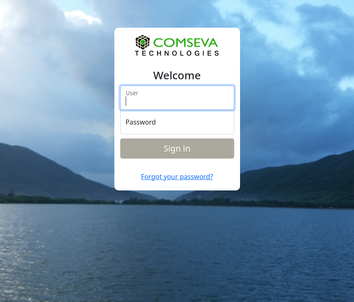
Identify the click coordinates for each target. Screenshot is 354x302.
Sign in (177, 148)
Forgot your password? (177, 176)
